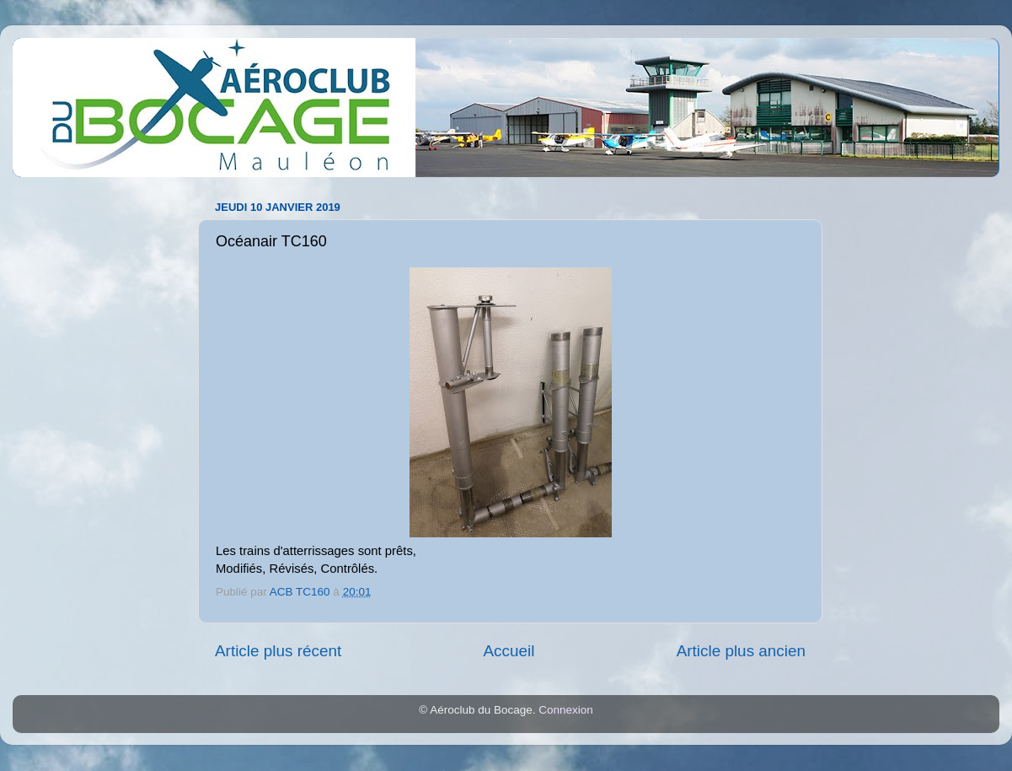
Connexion (565, 710)
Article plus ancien (741, 651)
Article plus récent (278, 651)
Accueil (508, 651)
